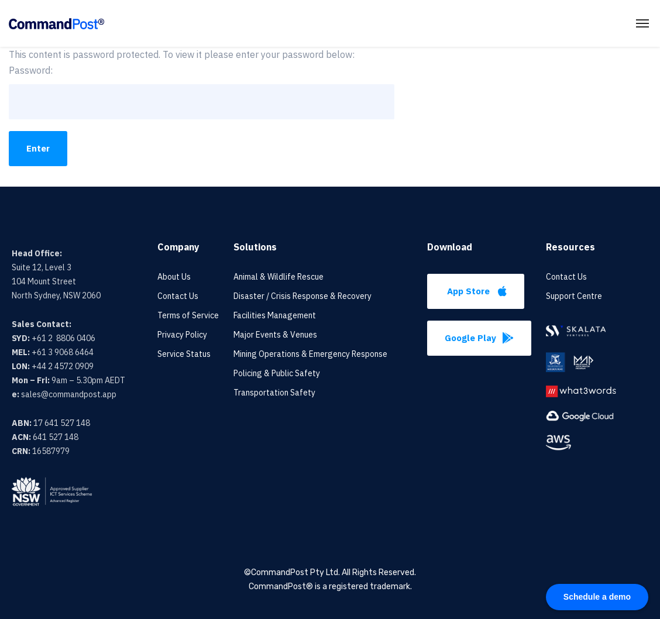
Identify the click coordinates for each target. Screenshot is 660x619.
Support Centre (574, 296)
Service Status (184, 354)
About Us (174, 276)
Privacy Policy (182, 334)
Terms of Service (188, 315)
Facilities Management (274, 315)
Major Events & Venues (275, 334)
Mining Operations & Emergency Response (310, 354)
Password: (201, 91)
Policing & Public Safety (276, 373)
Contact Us (177, 296)
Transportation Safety (274, 392)
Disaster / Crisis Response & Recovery (302, 296)
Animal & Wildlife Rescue (278, 276)
